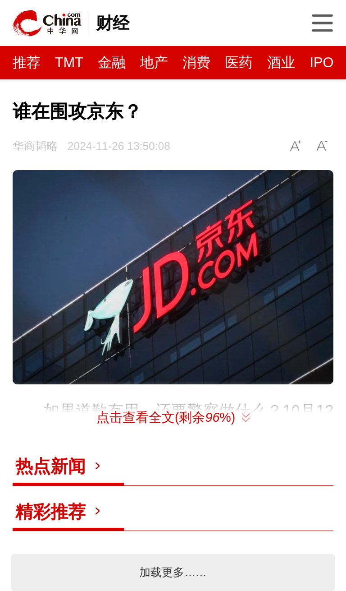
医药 (239, 62)
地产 (154, 62)
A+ (296, 146)
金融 (112, 62)
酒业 (281, 62)
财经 (112, 23)
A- (322, 146)
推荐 (27, 62)
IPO (321, 62)
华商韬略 (35, 146)
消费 (196, 62)
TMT (69, 62)
